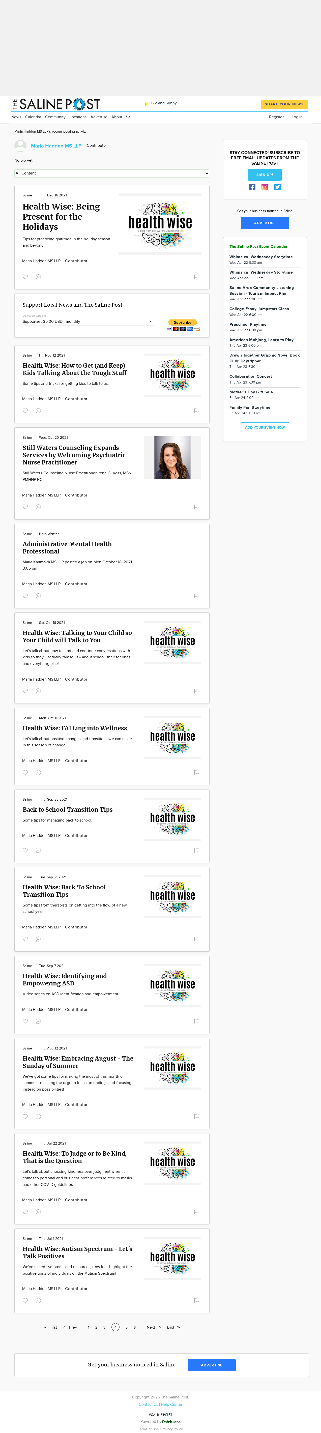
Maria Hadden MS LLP (42, 261)
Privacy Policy (172, 1429)
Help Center (171, 1404)
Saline (27, 195)
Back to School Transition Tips (68, 809)
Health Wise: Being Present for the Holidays (61, 217)
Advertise (99, 117)
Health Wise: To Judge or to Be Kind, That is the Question (75, 1157)
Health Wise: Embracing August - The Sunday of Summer (78, 1062)
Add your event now (265, 427)
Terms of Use (149, 1429)
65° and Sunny (159, 103)
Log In (297, 117)
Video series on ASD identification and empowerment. (71, 994)
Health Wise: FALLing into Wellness (75, 728)
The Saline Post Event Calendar (258, 246)
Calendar (33, 117)
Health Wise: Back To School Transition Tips (64, 891)
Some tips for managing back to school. (58, 820)
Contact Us (148, 1404)
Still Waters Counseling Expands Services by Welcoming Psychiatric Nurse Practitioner (74, 455)
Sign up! (265, 175)
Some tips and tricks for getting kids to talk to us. (66, 383)
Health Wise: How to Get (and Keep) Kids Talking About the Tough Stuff (75, 369)
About (116, 117)
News (16, 117)
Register (276, 117)
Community (55, 117)
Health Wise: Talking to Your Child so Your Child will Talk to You (77, 636)
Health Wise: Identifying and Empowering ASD (65, 979)
